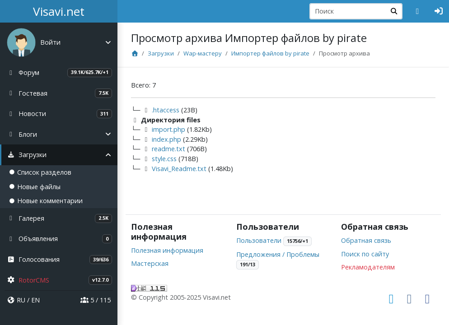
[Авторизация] (438, 11)
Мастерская (149, 263)
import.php (168, 129)
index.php (166, 139)
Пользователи (258, 240)
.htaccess (165, 110)
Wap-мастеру (202, 53)
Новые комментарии (46, 200)
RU (21, 300)
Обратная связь (366, 240)
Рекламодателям (368, 267)
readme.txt (168, 148)
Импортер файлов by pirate (270, 53)
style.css (164, 158)
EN (35, 300)
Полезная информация (167, 250)
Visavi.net (58, 11)
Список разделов (40, 172)
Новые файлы (35, 186)
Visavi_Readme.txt (179, 168)
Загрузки (161, 53)
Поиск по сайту (365, 254)
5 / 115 (95, 300)
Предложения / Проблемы (277, 254)
